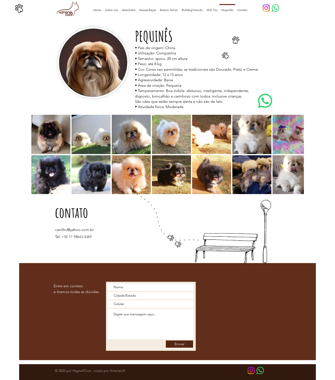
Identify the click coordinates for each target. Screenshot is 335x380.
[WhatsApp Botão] (260, 370)
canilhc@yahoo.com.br (74, 229)
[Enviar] (179, 344)
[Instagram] (266, 8)
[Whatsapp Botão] (275, 8)
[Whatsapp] (265, 101)
